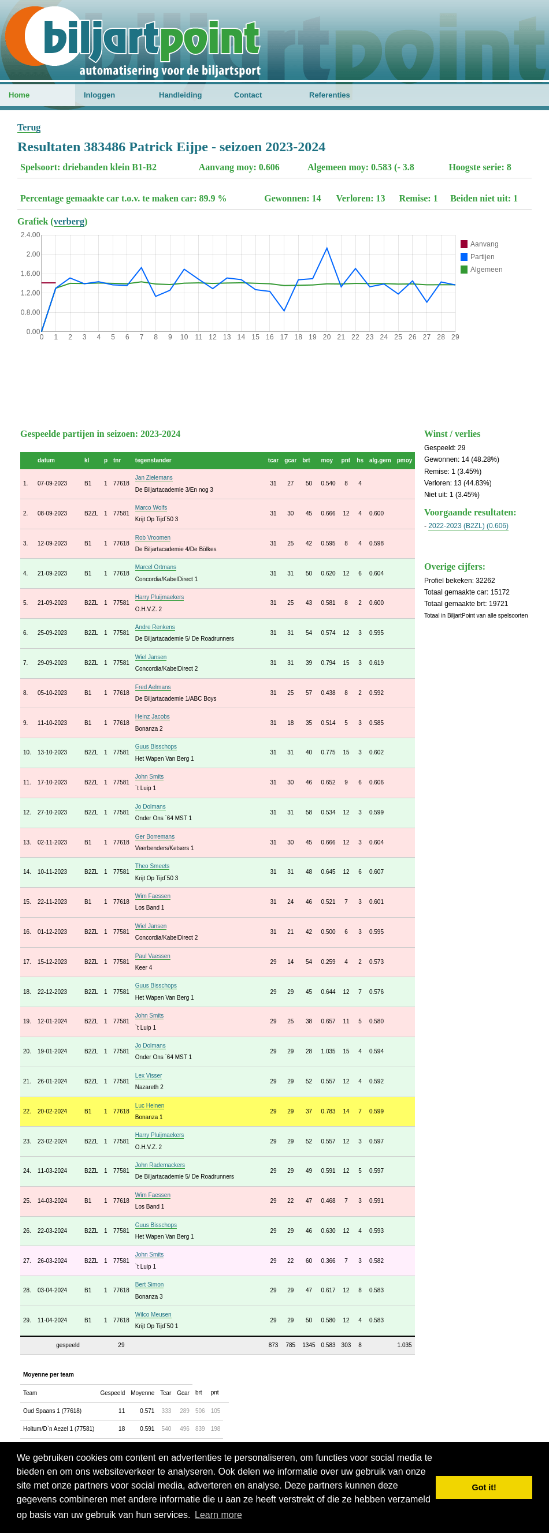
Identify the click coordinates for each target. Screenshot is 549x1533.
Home (19, 95)
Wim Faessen (152, 896)
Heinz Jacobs (152, 716)
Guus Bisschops (156, 746)
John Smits (149, 776)
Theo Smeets (152, 866)
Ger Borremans (155, 836)
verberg (69, 221)
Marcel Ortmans (155, 567)
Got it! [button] (484, 1487)
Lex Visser (148, 1075)
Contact (248, 95)
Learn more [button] (218, 1515)
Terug (28, 127)
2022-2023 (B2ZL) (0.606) (468, 526)
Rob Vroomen (152, 537)
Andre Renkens (155, 627)
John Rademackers (160, 1165)
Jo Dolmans (150, 806)
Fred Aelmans (153, 687)
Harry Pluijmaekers (159, 597)
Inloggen (99, 95)
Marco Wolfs (151, 507)
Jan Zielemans (154, 477)
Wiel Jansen (150, 657)
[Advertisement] (274, 382)
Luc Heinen (150, 1105)
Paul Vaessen (152, 956)
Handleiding (180, 95)
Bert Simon (149, 1284)
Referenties (329, 95)
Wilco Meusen (153, 1314)
